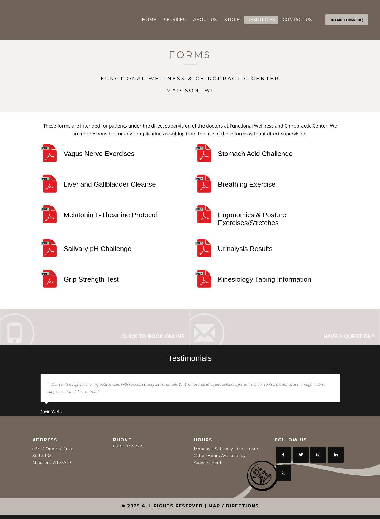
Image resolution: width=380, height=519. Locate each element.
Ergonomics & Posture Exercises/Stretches (252, 219)
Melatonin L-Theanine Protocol (110, 215)
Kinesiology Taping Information (264, 279)
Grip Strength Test (91, 279)
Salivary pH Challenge (97, 249)
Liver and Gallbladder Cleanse (110, 184)
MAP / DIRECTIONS (233, 509)
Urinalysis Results (245, 249)
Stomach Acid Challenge (255, 154)
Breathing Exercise (247, 184)
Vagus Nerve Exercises (99, 154)
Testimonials (190, 361)
